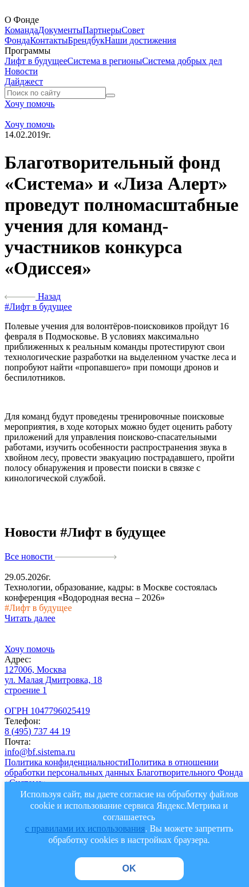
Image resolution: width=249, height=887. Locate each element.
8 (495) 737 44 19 (37, 731)
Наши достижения (140, 40)
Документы (60, 30)
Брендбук (86, 40)
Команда (21, 30)
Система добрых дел (182, 61)
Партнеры (101, 30)
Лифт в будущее (36, 61)
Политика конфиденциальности (66, 762)
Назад (33, 296)
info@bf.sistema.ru (40, 752)
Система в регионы (105, 61)
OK (129, 868)
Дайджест (24, 81)
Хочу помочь (30, 104)
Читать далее (30, 618)
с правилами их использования (85, 828)
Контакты (49, 40)
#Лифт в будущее (38, 306)
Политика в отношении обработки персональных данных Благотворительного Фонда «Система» (124, 772)
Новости (21, 71)
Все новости (61, 556)
